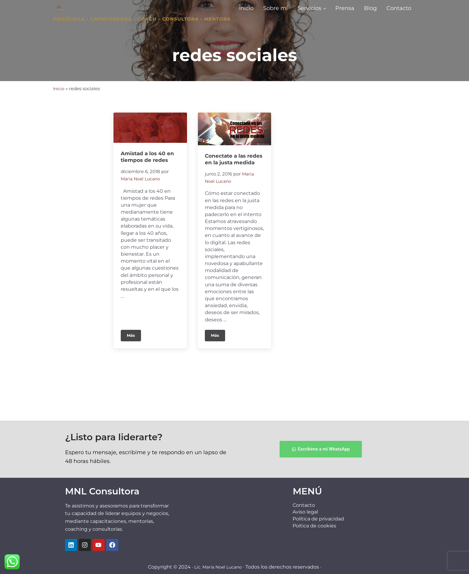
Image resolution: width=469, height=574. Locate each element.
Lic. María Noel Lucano (217, 567)
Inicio (59, 121)
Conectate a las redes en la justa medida (228, 195)
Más (134, 376)
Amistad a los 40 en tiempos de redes (148, 190)
